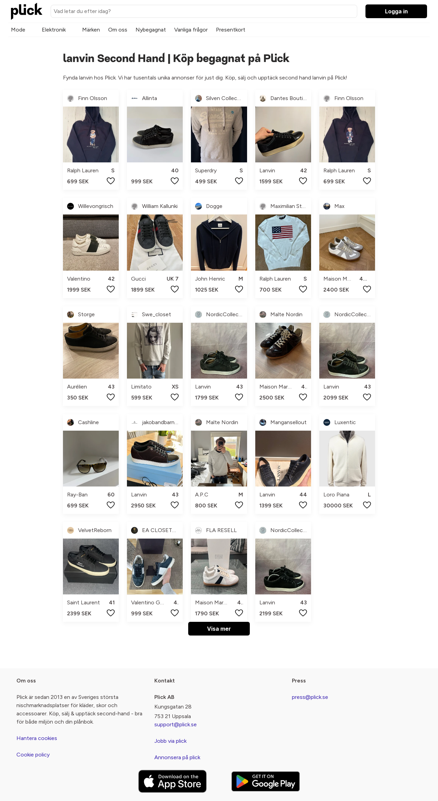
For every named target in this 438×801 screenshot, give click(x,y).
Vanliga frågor (191, 29)
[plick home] (26, 11)
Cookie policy (33, 754)
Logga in (396, 11)
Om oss (117, 29)
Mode (18, 29)
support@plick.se (175, 724)
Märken (91, 29)
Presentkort (230, 29)
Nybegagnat (151, 29)
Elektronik (54, 29)
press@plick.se (310, 697)
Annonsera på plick (177, 757)
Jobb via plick (170, 741)
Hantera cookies (36, 738)
